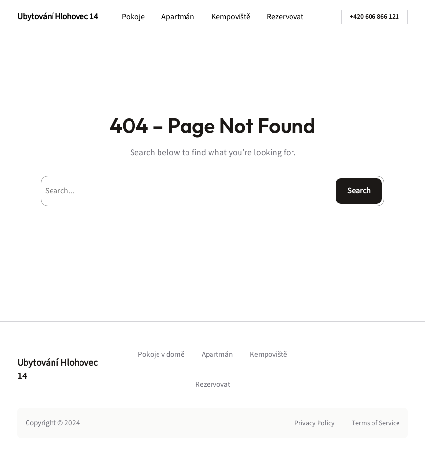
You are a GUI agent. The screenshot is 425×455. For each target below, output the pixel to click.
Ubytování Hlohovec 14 (57, 16)
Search (359, 191)
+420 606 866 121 (374, 16)
